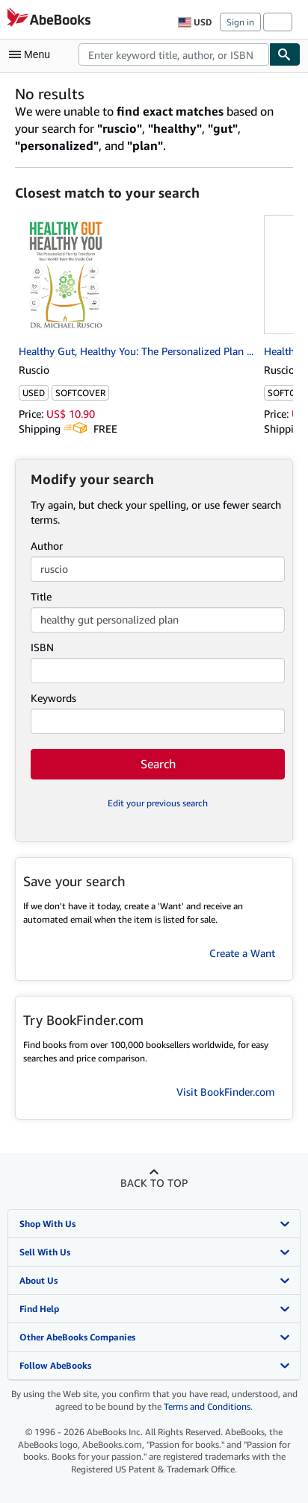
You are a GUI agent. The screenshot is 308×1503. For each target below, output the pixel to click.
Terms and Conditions (207, 1406)
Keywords (53, 697)
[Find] (285, 54)
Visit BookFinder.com (225, 1091)
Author (47, 545)
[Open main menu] (33, 54)
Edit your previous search (158, 803)
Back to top (154, 1182)
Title (41, 596)
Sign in (240, 22)
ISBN (42, 647)
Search (158, 763)
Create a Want (242, 953)
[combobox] (173, 54)
